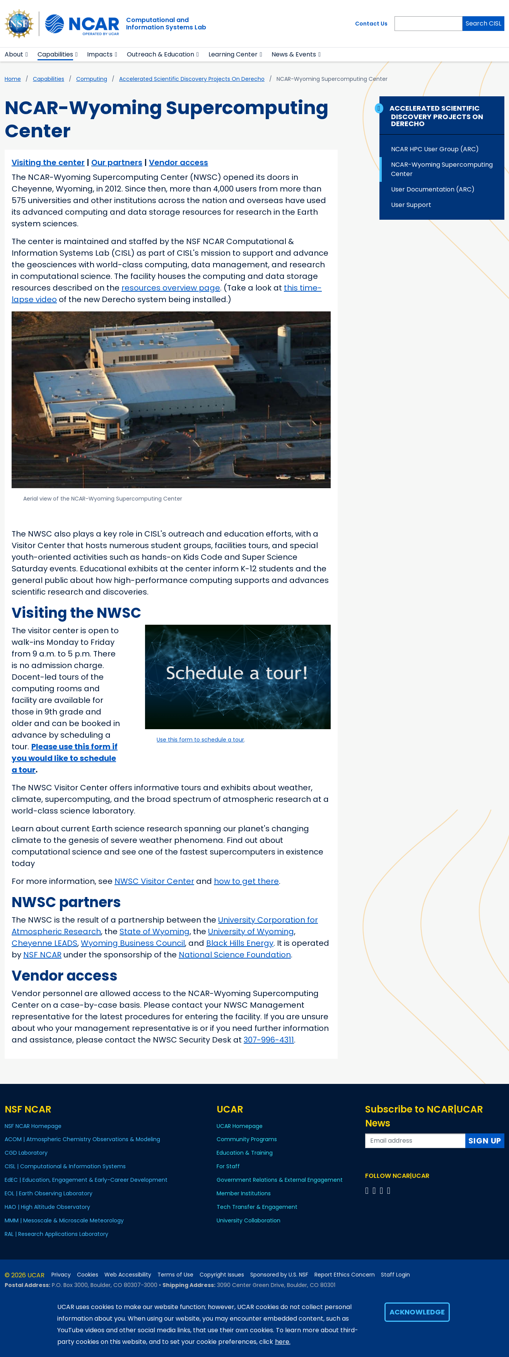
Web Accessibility (127, 1274)
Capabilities (55, 54)
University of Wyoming (251, 931)
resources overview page (170, 287)
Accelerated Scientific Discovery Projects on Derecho (192, 79)
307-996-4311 (269, 1039)
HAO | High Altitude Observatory (47, 1207)
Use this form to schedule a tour (200, 739)
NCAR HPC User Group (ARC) (435, 149)
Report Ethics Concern (344, 1274)
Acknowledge (417, 1312)
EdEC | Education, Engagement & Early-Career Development (86, 1180)
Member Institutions (244, 1193)
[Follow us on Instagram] (383, 1190)
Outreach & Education (160, 54)
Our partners (116, 162)
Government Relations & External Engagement (280, 1180)
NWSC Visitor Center (154, 881)
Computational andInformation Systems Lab (166, 23)
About (14, 54)
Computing (91, 79)
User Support (411, 204)
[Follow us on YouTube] (390, 1190)
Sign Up (485, 1140)
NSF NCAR (42, 954)
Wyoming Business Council (133, 943)
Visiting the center (48, 162)
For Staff (228, 1166)
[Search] (429, 23)
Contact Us (371, 23)
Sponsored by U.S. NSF (279, 1274)
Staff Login (395, 1274)
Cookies (87, 1274)
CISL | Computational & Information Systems (65, 1166)
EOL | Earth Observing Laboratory (48, 1193)
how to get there (246, 881)
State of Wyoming (155, 931)
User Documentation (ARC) (433, 189)
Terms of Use (175, 1274)
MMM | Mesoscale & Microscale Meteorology (64, 1220)
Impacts (100, 54)
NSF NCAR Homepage (33, 1126)
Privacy (61, 1274)
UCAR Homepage (240, 1126)
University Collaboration (248, 1220)
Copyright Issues (222, 1274)
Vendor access (178, 162)
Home (13, 79)
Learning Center (233, 54)
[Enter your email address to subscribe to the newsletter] (415, 1140)
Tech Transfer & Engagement (257, 1207)
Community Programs (247, 1139)
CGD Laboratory (26, 1153)
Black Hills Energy (239, 943)
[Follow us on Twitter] (375, 1190)
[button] (27, 54)
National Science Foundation (235, 954)
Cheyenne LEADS (44, 943)
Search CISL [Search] (483, 23)
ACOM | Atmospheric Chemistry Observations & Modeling (82, 1139)
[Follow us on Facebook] (368, 1190)
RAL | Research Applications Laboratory (56, 1234)
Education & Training (245, 1153)
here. (282, 1341)
